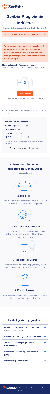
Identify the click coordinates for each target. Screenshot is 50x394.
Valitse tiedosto (25, 94)
